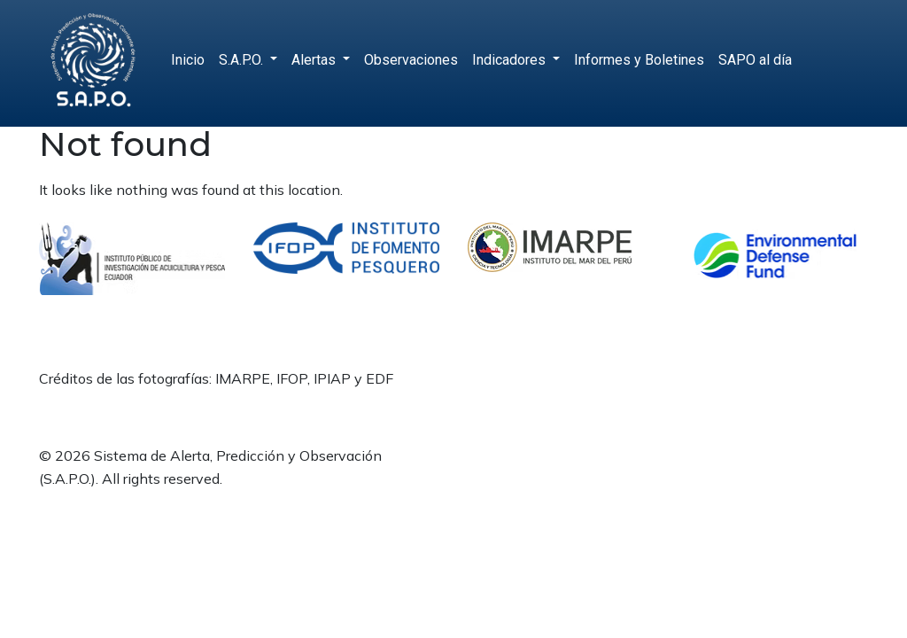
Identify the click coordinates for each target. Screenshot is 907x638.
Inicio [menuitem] (188, 59)
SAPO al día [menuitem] (755, 59)
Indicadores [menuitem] (510, 59)
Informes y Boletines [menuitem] (639, 59)
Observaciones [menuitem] (411, 59)
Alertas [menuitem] (315, 59)
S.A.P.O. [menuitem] (243, 59)
